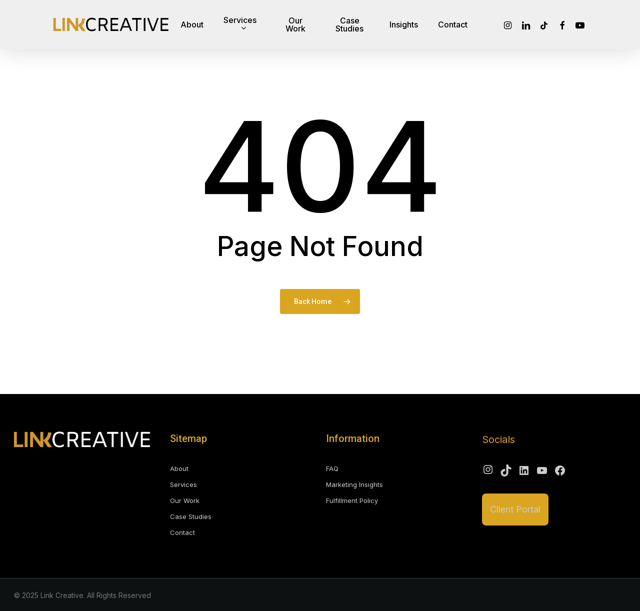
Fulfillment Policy (352, 500)
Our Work (185, 500)
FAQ (332, 468)
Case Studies (191, 516)
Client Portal (515, 509)
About (179, 468)
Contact (182, 532)
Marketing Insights (354, 484)
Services (183, 484)
